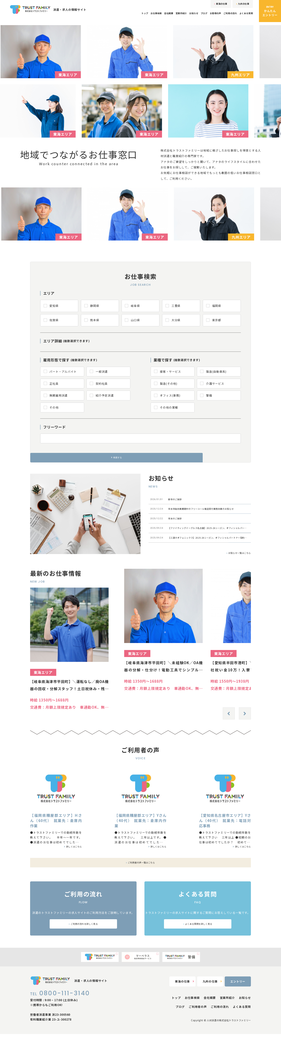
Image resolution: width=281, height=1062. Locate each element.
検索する (140, 463)
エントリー (237, 1009)
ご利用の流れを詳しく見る (83, 948)
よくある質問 (244, 16)
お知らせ (175, 16)
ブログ (188, 16)
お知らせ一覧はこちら (234, 573)
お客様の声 (203, 16)
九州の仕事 (240, 5)
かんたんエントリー (270, 11)
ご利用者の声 (198, 1034)
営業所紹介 (158, 16)
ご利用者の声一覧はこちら (140, 883)
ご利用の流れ (223, 16)
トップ (110, 16)
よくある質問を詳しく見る (197, 948)
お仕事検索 (125, 16)
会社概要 (142, 16)
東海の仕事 (211, 5)
